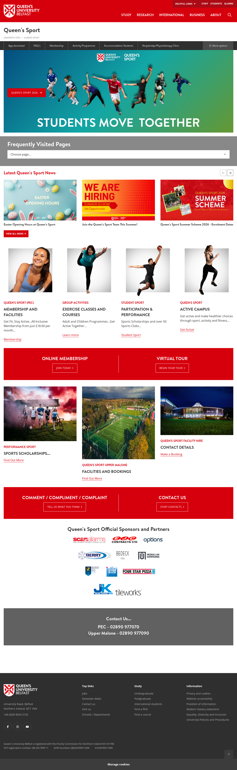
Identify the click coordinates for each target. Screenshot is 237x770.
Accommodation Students (118, 45)
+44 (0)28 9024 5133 (16, 714)
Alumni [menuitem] (228, 3)
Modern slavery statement (203, 709)
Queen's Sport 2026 (24, 92)
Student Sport (131, 335)
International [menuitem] (171, 15)
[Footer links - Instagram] (17, 727)
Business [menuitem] (197, 15)
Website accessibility (199, 698)
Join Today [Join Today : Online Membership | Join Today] (63, 368)
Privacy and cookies (199, 693)
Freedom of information (201, 704)
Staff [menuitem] (205, 3)
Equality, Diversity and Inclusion (206, 714)
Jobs (84, 693)
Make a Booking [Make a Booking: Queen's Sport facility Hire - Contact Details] (171, 478)
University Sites (12, 37)
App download (16, 45)
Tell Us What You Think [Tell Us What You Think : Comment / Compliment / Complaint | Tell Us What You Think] (63, 507)
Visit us (86, 709)
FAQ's (37, 45)
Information (194, 686)
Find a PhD (141, 709)
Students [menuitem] (216, 3)
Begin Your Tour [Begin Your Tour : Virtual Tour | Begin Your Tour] (171, 368)
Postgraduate (142, 698)
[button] (230, 173)
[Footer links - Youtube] (27, 727)
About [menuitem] (215, 15)
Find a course (142, 714)
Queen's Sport (31, 37)
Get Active (187, 330)
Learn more (70, 335)
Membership (57, 45)
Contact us (88, 704)
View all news (16, 233)
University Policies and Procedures (208, 719)
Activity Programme (84, 45)
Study (138, 686)
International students (148, 704)
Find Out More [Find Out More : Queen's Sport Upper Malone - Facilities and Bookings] (92, 478)
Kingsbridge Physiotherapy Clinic (160, 45)
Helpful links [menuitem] (183, 3)
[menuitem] (229, 15)
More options (218, 45)
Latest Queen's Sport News (30, 173)
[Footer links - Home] (21, 690)
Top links (88, 686)
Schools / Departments (96, 714)
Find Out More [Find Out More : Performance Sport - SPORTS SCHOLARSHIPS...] (14, 478)
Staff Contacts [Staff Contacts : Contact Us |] (171, 507)
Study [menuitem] (126, 15)
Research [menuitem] (145, 15)
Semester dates (91, 698)
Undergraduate (143, 693)
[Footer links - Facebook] (8, 727)
